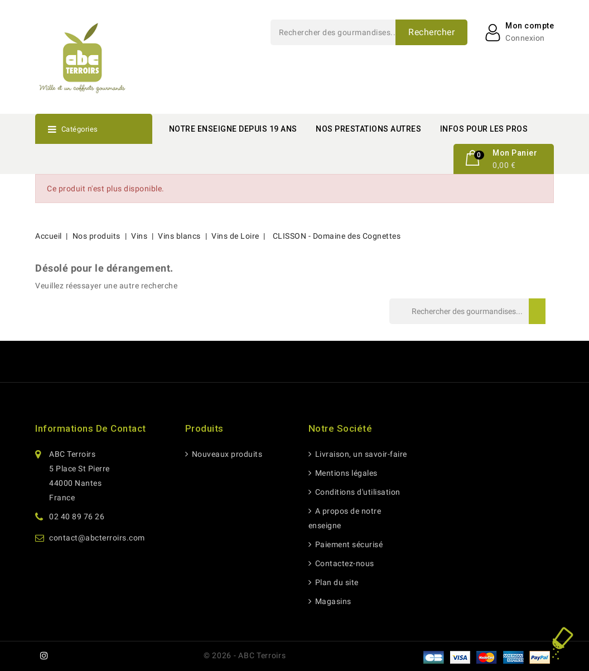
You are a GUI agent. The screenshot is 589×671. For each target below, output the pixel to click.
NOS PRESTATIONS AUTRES (368, 128)
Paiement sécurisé (348, 544)
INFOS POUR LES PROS (484, 128)
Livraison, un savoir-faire (360, 454)
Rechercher (431, 32)
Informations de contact (90, 428)
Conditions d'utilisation (356, 491)
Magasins (332, 601)
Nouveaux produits (226, 454)
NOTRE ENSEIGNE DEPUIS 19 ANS (233, 128)
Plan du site (336, 582)
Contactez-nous (343, 563)
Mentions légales (345, 473)
